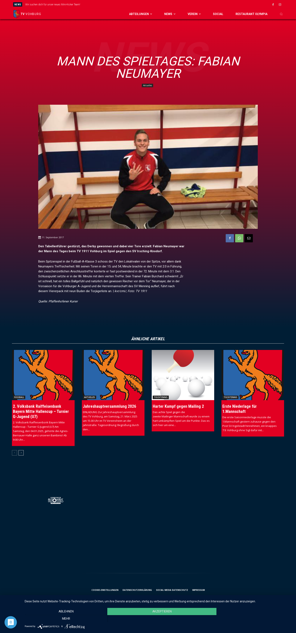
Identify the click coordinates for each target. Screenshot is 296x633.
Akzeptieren (158, 619)
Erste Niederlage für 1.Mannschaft (239, 409)
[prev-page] (14, 452)
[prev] (162, 4)
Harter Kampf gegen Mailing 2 (178, 406)
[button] (281, 13)
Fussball (19, 397)
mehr (252, 619)
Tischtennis (161, 397)
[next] (168, 4)
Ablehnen (64, 619)
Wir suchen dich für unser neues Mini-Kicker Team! (52, 4)
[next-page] (21, 452)
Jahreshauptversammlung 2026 (109, 406)
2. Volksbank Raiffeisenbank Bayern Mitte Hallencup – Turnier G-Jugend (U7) (41, 411)
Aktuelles (147, 85)
